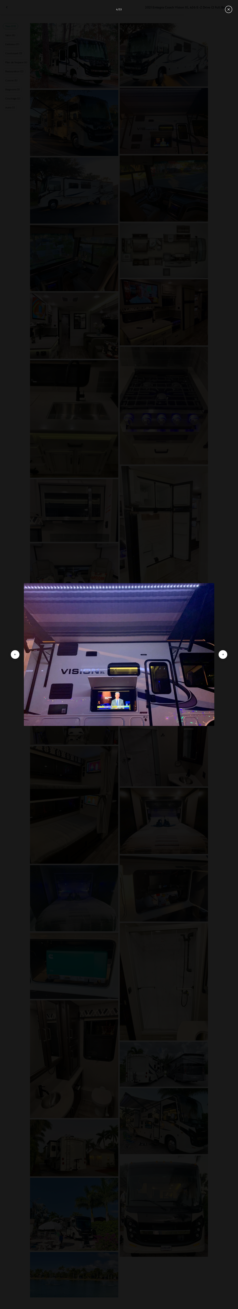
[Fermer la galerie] (228, 9)
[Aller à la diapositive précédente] (15, 654)
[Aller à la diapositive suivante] (222, 654)
